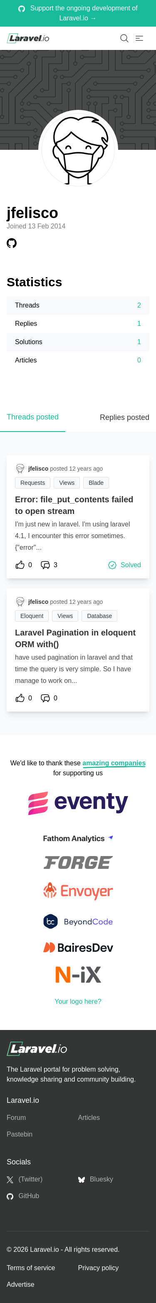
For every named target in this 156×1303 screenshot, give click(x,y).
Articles (89, 1117)
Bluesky (95, 1179)
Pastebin (19, 1134)
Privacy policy (98, 1267)
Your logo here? (77, 1001)
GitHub (23, 1196)
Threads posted (33, 417)
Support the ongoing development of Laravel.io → (77, 13)
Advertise (21, 1284)
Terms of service (31, 1267)
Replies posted (124, 417)
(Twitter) (24, 1179)
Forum (16, 1117)
